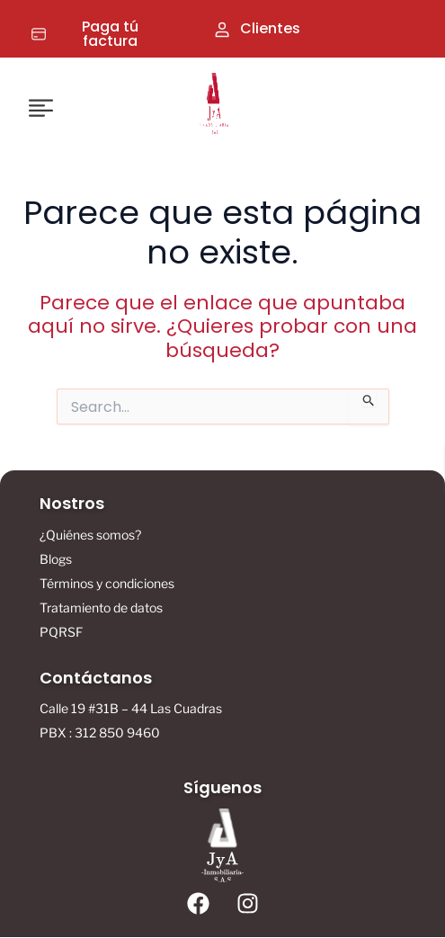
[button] (44, 107)
